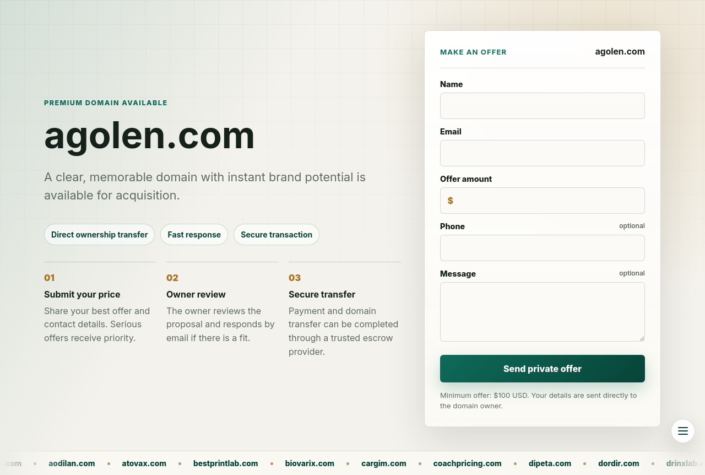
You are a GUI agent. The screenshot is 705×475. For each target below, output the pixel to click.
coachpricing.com (520, 463)
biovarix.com (363, 463)
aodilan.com (124, 463)
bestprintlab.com (278, 463)
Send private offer (542, 368)
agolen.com (52, 463)
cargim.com (436, 463)
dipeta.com (603, 463)
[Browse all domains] (683, 431)
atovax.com (197, 463)
